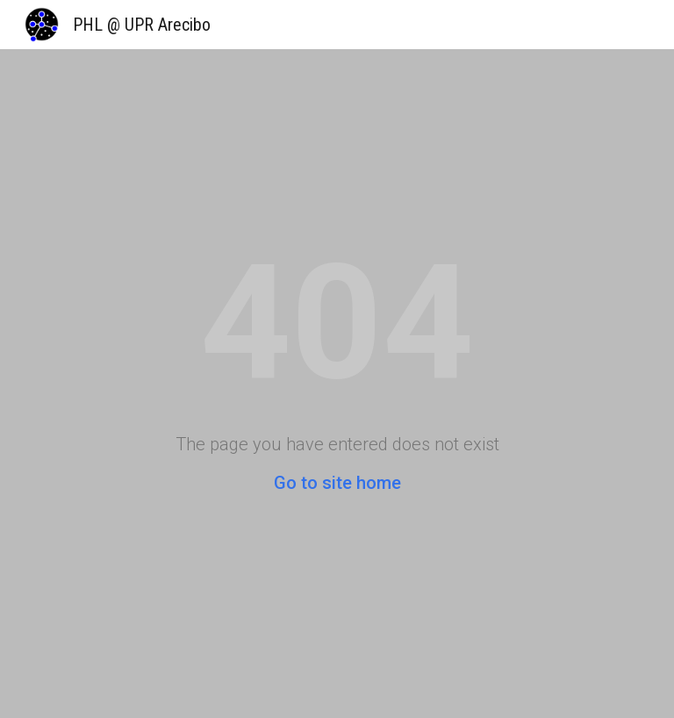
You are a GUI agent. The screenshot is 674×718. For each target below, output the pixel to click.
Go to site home (337, 482)
